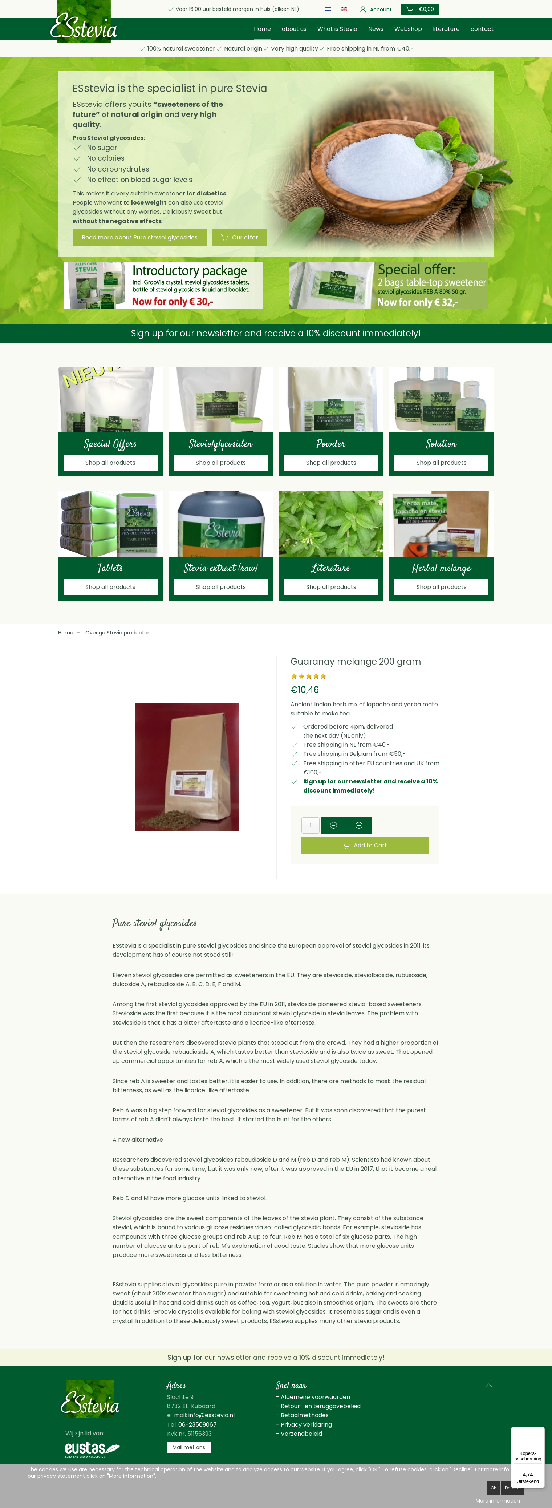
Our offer (239, 237)
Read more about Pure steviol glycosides (140, 237)
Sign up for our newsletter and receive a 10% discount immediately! (276, 333)
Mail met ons (188, 1447)
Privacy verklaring (306, 1424)
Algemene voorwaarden (315, 1397)
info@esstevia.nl (211, 1415)
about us (294, 29)
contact (482, 29)
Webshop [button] (408, 29)
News (375, 29)
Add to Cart (365, 845)
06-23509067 (197, 1424)
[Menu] (540, 1431)
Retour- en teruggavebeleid (321, 1406)
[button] (420, 9)
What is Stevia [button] (337, 29)
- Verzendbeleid (299, 1434)
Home (262, 29)
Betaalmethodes (305, 1415)
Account (375, 9)
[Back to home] (83, 21)
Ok (493, 1488)
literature (446, 29)
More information (498, 1500)
